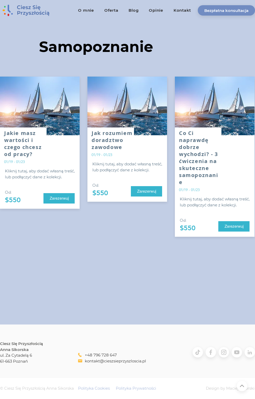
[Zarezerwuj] (59, 198)
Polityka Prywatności (136, 388)
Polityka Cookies (94, 388)
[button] (226, 10)
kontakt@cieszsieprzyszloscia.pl (115, 361)
